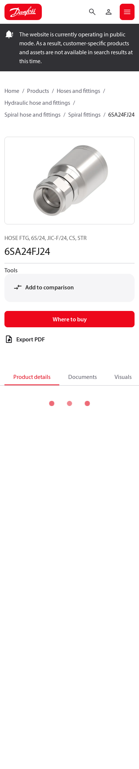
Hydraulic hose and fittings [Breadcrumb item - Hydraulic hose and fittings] (37, 102)
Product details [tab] (31, 376)
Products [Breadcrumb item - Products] (38, 90)
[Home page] (23, 12)
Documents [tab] (82, 376)
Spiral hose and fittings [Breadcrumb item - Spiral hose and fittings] (32, 114)
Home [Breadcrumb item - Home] (11, 90)
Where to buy (70, 319)
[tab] (31, 376)
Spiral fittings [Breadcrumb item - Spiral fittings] (84, 114)
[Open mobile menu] (127, 12)
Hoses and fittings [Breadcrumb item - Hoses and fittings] (78, 90)
